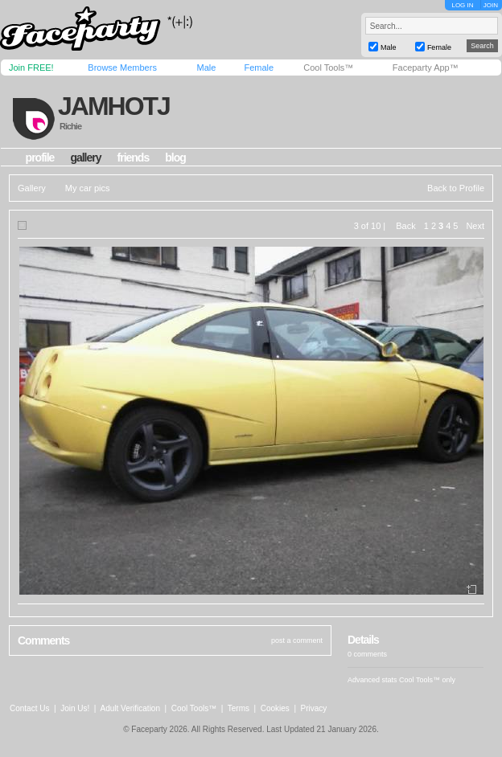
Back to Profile (455, 188)
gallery (85, 157)
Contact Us (29, 708)
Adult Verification (130, 708)
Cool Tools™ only (427, 680)
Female (259, 67)
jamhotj (114, 106)
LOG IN (462, 5)
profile (40, 157)
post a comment (297, 640)
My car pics (87, 188)
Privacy (314, 708)
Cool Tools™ (328, 67)
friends (133, 157)
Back (405, 226)
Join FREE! (31, 67)
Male (206, 67)
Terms (238, 708)
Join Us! (74, 708)
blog (175, 157)
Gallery (32, 188)
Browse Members (122, 67)
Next (475, 226)
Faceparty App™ (426, 67)
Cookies (275, 708)
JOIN (490, 5)
